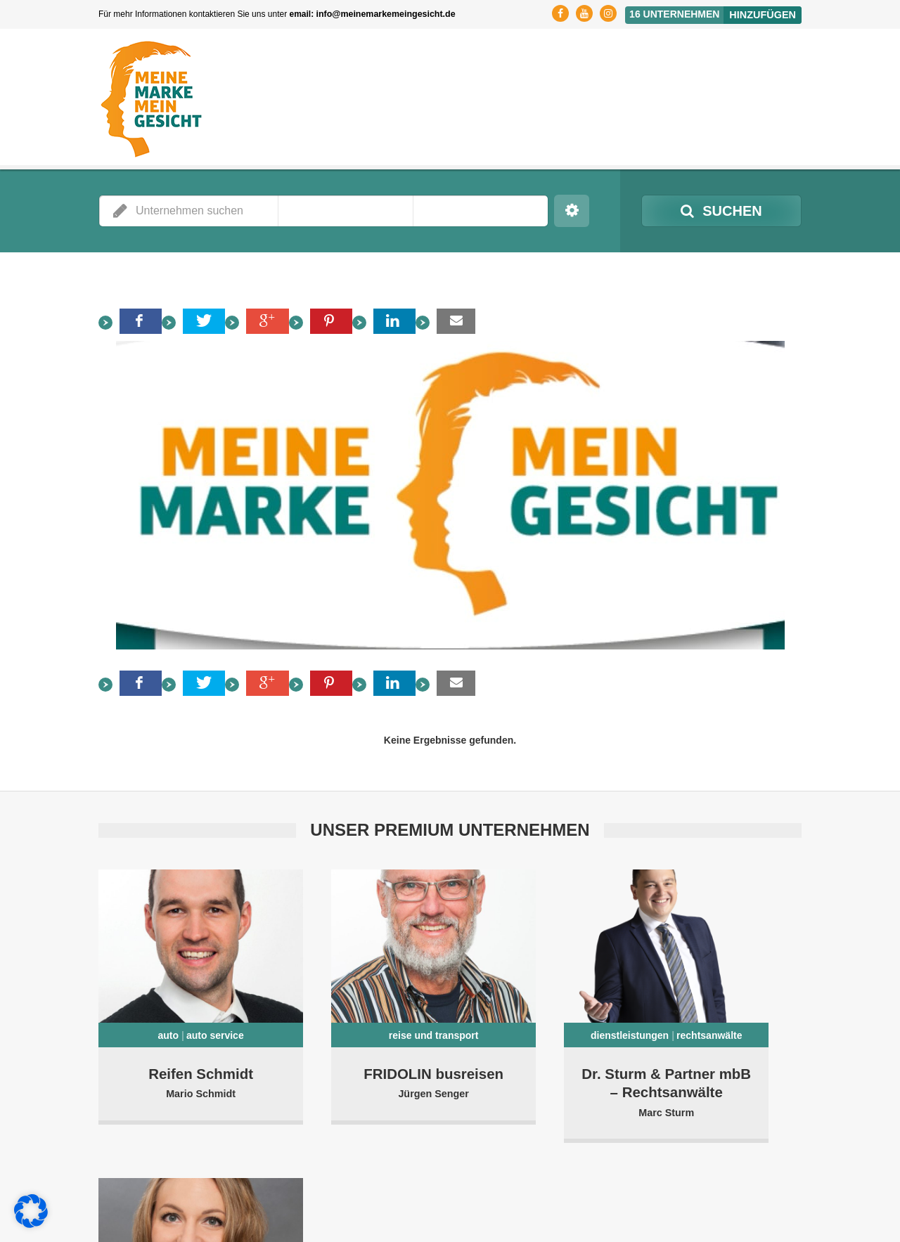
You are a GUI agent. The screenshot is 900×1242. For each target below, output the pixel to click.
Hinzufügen (763, 13)
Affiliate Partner (661, 1221)
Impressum (727, 1207)
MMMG (196, 1207)
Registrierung (549, 1207)
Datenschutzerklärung (641, 1207)
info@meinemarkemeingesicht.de (383, 14)
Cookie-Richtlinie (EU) (757, 1221)
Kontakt (786, 1207)
